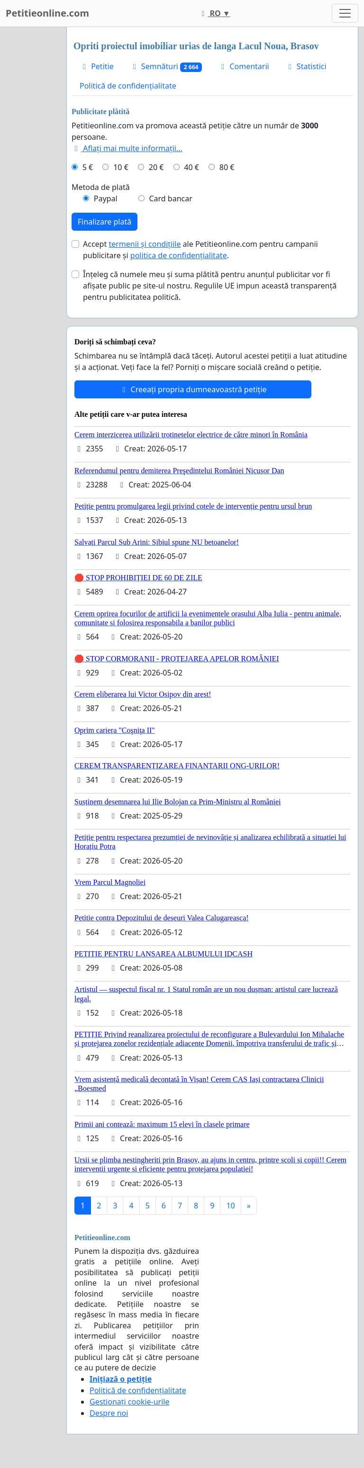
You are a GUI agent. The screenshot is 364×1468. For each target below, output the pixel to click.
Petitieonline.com (47, 13)
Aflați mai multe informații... (127, 148)
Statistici (306, 66)
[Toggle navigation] (345, 13)
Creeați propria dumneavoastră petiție (192, 389)
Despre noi (109, 1413)
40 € (191, 167)
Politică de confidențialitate (128, 86)
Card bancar (170, 198)
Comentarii (243, 66)
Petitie (97, 66)
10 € (120, 167)
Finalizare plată (104, 221)
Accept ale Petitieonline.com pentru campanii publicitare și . (200, 250)
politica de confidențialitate (178, 255)
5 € (87, 167)
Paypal (106, 198)
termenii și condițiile (145, 244)
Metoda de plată (101, 187)
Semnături (166, 66)
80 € (227, 167)
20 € (156, 167)
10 (230, 1205)
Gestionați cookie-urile (130, 1401)
